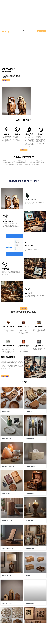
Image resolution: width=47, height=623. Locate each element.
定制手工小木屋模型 (7, 603)
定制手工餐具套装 (30, 438)
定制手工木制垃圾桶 (7, 521)
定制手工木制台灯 (6, 575)
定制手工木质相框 (30, 548)
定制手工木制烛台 (30, 521)
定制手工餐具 (39, 346)
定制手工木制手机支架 (7, 548)
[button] (24, 30)
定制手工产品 (29, 411)
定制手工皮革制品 (6, 493)
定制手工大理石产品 (8, 346)
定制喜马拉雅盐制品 (23, 346)
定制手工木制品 (6, 411)
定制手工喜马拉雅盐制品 (8, 466)
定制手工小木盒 (29, 575)
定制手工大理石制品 (7, 438)
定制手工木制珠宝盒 (30, 493)
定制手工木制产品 (8, 326)
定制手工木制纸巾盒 (30, 466)
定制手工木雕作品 (30, 603)
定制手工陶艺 (39, 327)
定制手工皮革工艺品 (23, 327)
